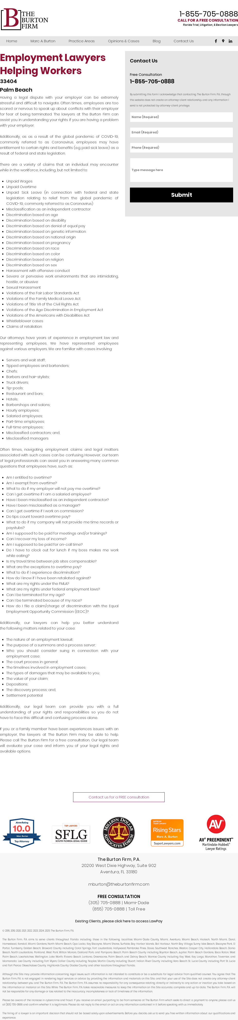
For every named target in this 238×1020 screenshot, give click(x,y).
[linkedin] (230, 41)
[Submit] (181, 195)
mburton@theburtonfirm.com (119, 884)
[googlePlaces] (223, 41)
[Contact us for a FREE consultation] (119, 797)
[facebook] (215, 41)
